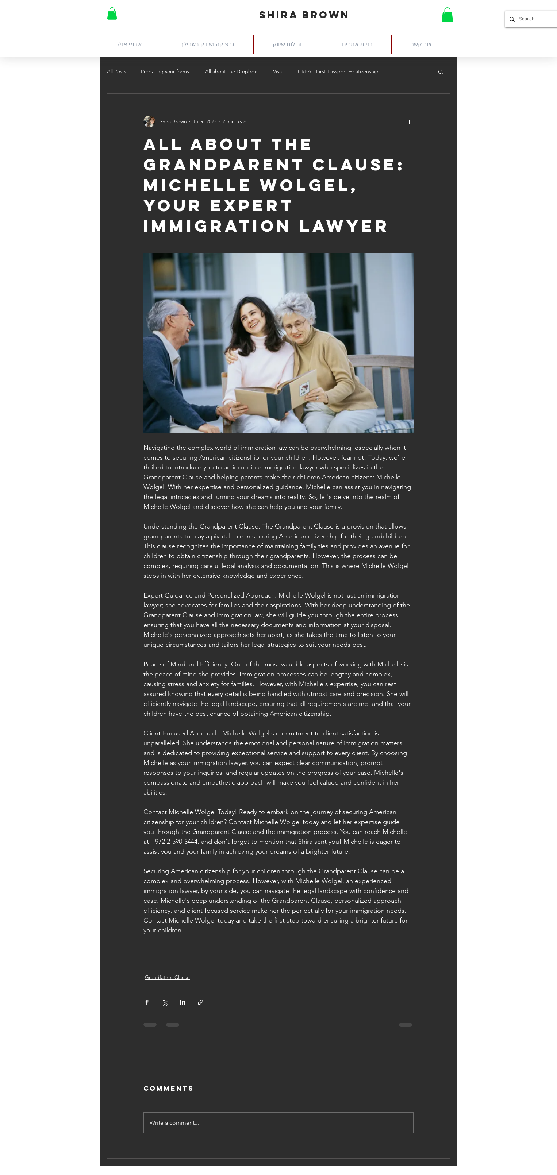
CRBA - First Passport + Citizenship (338, 71)
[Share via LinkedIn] (182, 1002)
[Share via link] (200, 1002)
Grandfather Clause (167, 977)
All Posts (116, 71)
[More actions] (409, 121)
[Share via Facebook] (146, 1002)
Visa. (278, 71)
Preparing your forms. (166, 71)
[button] (112, 13)
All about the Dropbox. (231, 71)
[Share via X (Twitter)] (164, 1002)
